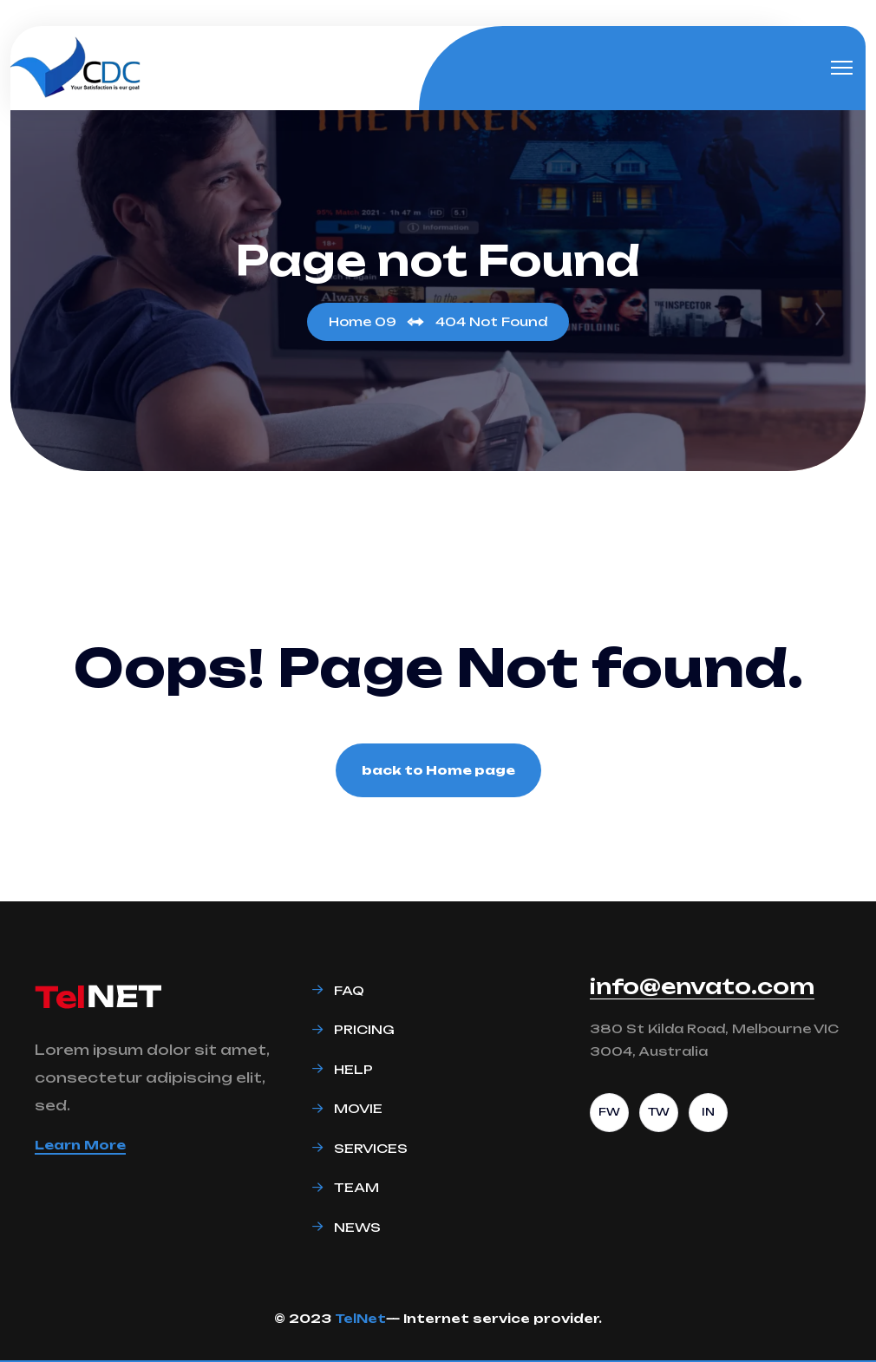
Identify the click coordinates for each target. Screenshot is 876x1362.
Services (371, 1148)
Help (353, 1069)
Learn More (80, 1144)
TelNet (360, 1318)
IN (708, 1111)
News (357, 1227)
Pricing (364, 1029)
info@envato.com (702, 986)
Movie (358, 1108)
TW (659, 1111)
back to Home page (438, 770)
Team (356, 1187)
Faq (349, 990)
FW (609, 1111)
